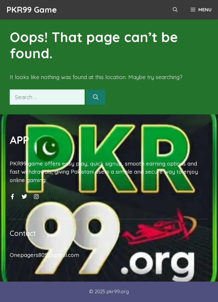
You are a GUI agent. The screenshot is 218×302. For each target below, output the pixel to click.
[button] (175, 9)
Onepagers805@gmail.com (44, 254)
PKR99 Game (31, 10)
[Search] (95, 97)
